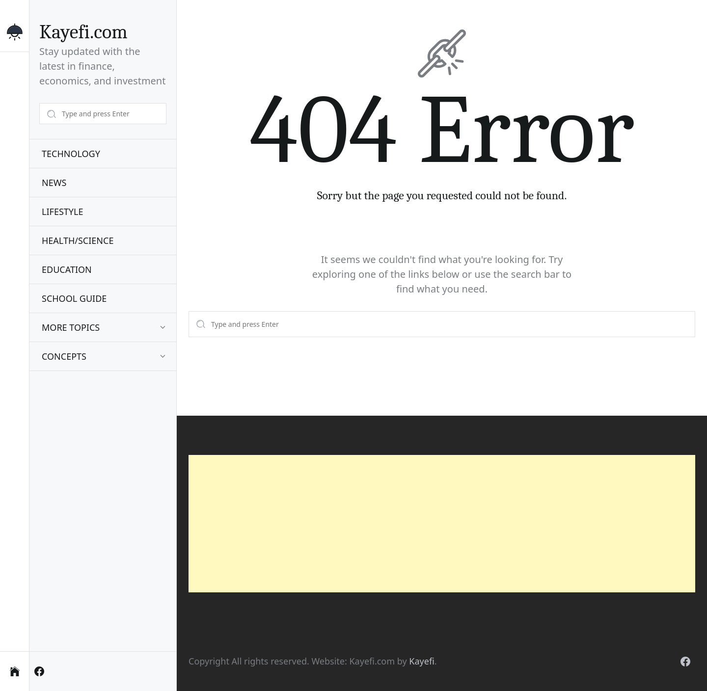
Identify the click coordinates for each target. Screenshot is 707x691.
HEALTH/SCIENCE (77, 240)
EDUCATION (67, 269)
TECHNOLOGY (71, 153)
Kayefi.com (83, 32)
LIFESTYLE (62, 211)
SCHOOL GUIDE (74, 298)
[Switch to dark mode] (14, 36)
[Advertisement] (442, 523)
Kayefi (421, 661)
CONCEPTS (64, 356)
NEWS (54, 182)
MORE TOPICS (71, 327)
